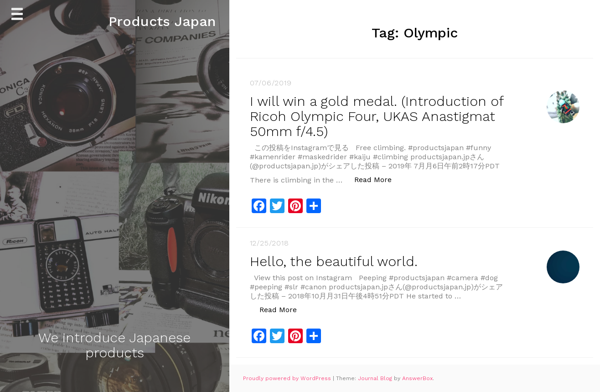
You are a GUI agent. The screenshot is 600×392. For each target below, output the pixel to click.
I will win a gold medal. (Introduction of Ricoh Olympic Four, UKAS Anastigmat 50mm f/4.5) (376, 116)
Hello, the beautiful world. (334, 261)
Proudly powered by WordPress (288, 378)
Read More (377, 179)
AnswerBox (417, 378)
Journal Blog (376, 378)
